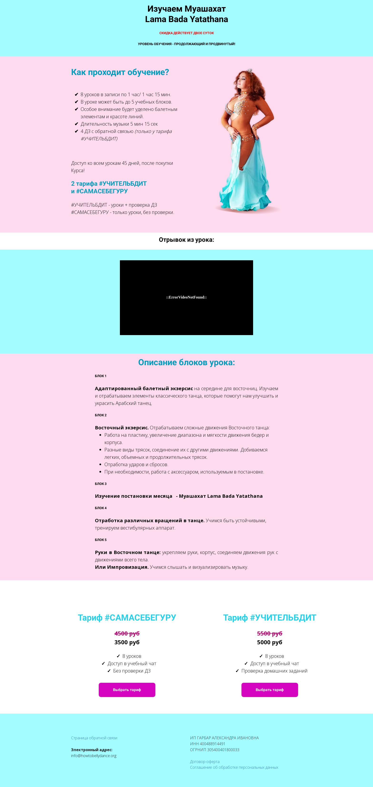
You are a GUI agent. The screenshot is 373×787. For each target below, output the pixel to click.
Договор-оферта (205, 761)
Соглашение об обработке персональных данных (234, 767)
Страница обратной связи (94, 737)
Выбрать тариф (127, 689)
